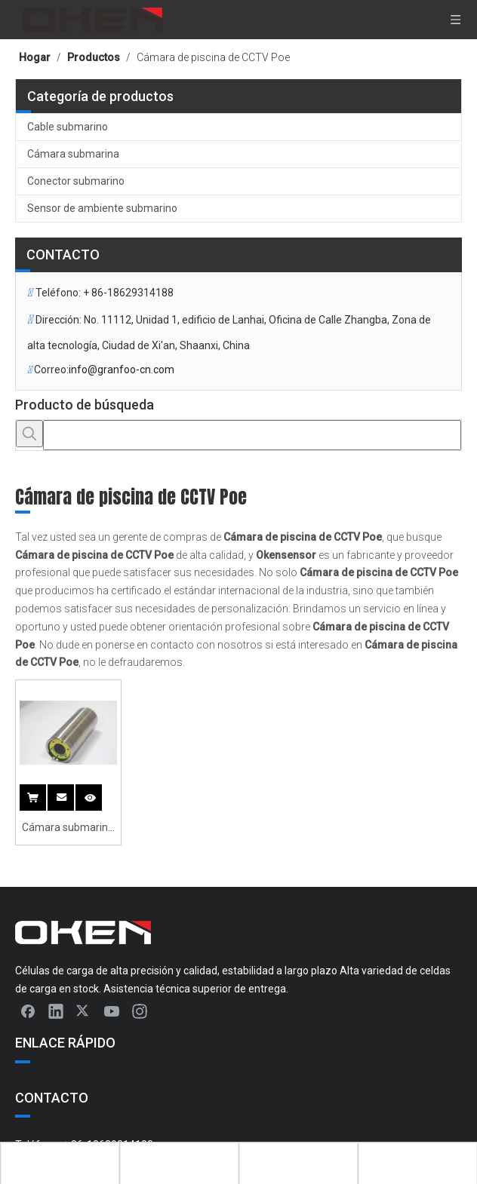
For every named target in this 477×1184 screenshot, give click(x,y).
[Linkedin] (56, 1010)
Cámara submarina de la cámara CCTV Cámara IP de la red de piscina (68, 829)
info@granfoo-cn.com (121, 369)
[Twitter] (84, 1010)
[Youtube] (112, 1010)
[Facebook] (28, 1010)
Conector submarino (76, 181)
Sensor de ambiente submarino (102, 208)
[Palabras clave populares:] (29, 433)
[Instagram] (140, 1010)
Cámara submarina (73, 154)
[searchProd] (252, 435)
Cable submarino (67, 127)
